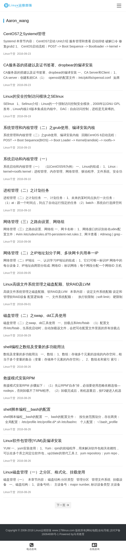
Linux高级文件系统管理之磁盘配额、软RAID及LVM (46, 284)
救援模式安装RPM (19, 378)
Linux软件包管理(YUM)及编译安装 (32, 441)
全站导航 (103, 530)
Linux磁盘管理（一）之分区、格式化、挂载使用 (44, 472)
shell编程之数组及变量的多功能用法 (34, 347)
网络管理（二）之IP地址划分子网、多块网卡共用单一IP (50, 253)
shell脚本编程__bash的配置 (27, 409)
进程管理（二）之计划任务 (26, 190)
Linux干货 (9, 53)
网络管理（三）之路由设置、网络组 (33, 222)
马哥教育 (79, 534)
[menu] (119, 6)
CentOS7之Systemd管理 (24, 34)
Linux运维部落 (43, 530)
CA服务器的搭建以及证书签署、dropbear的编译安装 (48, 65)
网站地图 (92, 530)
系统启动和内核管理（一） (26, 159)
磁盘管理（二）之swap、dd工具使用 (34, 315)
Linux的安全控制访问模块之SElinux (33, 96)
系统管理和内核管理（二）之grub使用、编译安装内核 (49, 128)
